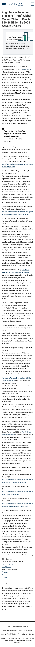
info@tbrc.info (6, 567)
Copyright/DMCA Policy (8, 634)
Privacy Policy (22, 634)
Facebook (5, 572)
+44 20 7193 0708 (8, 564)
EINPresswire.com (26, 69)
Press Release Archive (20, 627)
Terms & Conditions (25, 630)
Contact (31, 634)
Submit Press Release (10, 630)
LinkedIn (4, 577)
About (9, 627)
